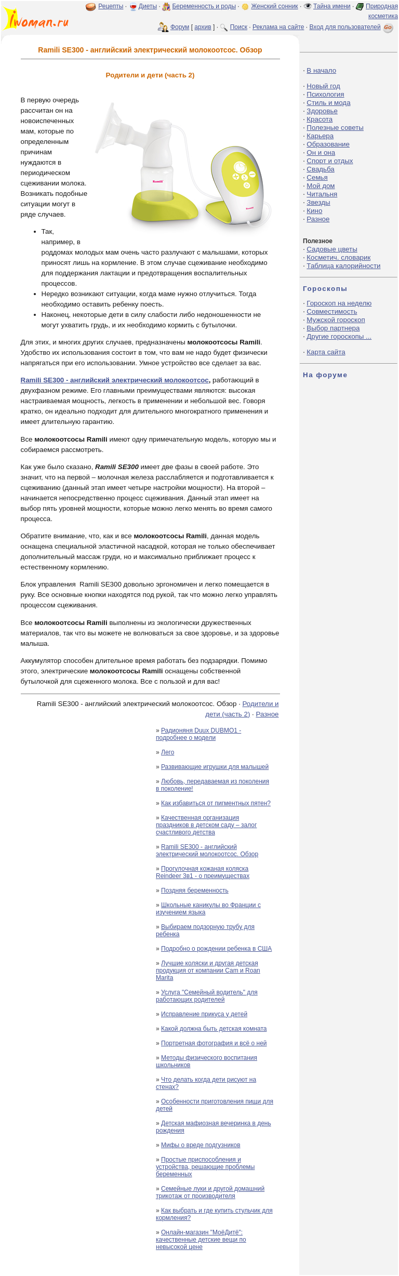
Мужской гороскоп (336, 320)
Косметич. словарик (338, 257)
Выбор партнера (333, 328)
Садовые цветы (332, 249)
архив (202, 27)
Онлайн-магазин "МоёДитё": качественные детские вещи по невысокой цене (201, 1240)
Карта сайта (326, 352)
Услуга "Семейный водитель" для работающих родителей (207, 996)
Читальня (322, 194)
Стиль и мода (328, 103)
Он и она (321, 152)
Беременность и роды (204, 6)
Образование (328, 144)
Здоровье (322, 111)
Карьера (320, 136)
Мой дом (321, 186)
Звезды (318, 202)
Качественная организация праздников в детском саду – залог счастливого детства (206, 825)
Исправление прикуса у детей (204, 1014)
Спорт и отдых (330, 161)
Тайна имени (332, 6)
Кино (314, 211)
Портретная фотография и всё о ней (214, 1043)
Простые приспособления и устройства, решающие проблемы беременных (205, 1167)
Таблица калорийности (343, 266)
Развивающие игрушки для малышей (215, 766)
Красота (319, 119)
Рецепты (110, 6)
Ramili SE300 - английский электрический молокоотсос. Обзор (207, 850)
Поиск (238, 27)
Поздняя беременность (195, 890)
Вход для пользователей (352, 27)
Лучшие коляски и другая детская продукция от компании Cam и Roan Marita (208, 970)
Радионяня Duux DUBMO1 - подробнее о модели (198, 734)
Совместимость (332, 311)
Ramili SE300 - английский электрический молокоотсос (115, 380)
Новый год (323, 86)
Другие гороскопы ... (339, 336)
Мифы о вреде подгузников (201, 1145)
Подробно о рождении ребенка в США (216, 948)
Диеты (148, 6)
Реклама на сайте (278, 27)
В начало (321, 70)
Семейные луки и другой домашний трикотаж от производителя (210, 1192)
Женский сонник (274, 6)
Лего (167, 752)
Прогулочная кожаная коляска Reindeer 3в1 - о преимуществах (202, 872)
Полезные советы (335, 127)
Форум (179, 27)
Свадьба (320, 169)
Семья (317, 177)
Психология (325, 94)
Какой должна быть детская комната (214, 1028)
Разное (267, 714)
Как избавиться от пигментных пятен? (216, 803)
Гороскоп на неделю (339, 303)
